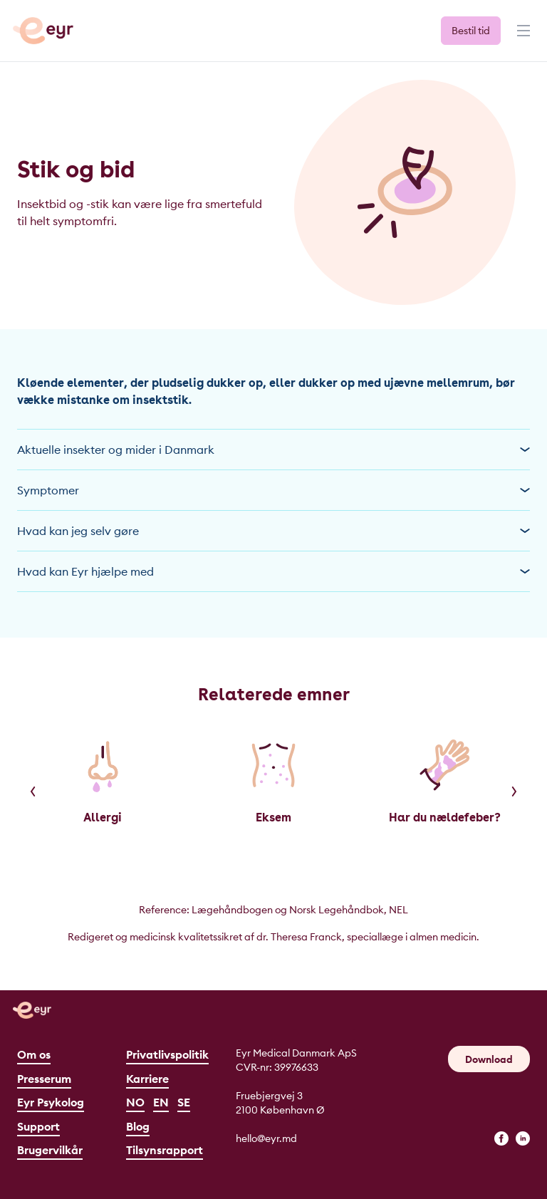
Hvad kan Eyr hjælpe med (273, 571)
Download (489, 1059)
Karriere (147, 1078)
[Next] (514, 791)
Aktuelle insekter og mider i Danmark (273, 449)
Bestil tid (471, 30)
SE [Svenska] (183, 1102)
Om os (34, 1054)
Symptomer (273, 490)
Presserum (44, 1078)
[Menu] (522, 37)
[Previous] (32, 791)
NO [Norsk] (135, 1102)
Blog (138, 1126)
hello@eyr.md (266, 1138)
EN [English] (161, 1102)
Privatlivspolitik (167, 1054)
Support (38, 1126)
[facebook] (501, 1138)
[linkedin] (523, 1138)
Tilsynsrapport (164, 1150)
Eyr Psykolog (50, 1102)
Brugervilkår (50, 1150)
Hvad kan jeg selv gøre (273, 531)
